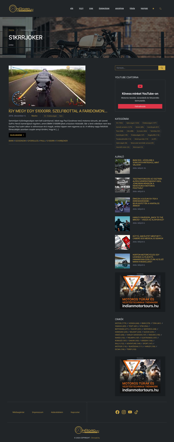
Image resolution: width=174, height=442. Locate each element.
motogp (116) (121, 346)
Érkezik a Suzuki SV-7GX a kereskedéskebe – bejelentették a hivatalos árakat (146, 202)
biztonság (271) (122, 329)
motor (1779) (120, 323)
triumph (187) (133, 338)
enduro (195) (154, 335)
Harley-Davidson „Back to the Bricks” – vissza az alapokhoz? (148, 218)
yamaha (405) (120, 326)
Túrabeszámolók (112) (123, 139)
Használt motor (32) (123, 147)
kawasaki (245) (121, 332)
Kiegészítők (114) (153, 135)
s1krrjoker (62, 140)
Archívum (119, 8)
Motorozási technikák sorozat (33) (142, 143)
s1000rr (51, 140)
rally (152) (119, 343)
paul (42, 140)
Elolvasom (17, 135)
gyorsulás (33, 140)
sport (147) (147, 343)
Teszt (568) (119, 131)
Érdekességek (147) (137, 135)
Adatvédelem (57, 412)
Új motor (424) (142, 131)
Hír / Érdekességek (50, 116)
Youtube (144, 8)
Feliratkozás (140, 106)
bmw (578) (145, 323)
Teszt (81, 8)
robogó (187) (121, 341)
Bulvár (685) (140, 127)
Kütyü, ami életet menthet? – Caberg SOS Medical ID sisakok (148, 237)
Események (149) (122, 135)
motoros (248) (150, 329)
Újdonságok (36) (121, 143)
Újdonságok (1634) (132, 123)
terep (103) (131, 349)
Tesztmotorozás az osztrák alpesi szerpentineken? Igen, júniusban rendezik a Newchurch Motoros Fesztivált (147, 183)
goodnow (20, 140)
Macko (34, 115)
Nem (61, 116)
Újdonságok (104, 8)
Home (11, 30)
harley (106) (150, 346)
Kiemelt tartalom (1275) (124, 127)
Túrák (132, 8)
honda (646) (134, 323)
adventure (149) (134, 343)
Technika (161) (155, 131)
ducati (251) (136, 329)
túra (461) (156, 323)
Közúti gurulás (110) (141, 139)
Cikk (91, 8)
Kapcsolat (75, 412)
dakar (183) (134, 341)
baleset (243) (135, 332)
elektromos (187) (149, 338)
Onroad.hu (95, 438)
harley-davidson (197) (136, 335)
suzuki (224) (148, 332)
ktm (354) (144, 326)
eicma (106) (120, 349)
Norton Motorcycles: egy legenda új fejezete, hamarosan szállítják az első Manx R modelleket (148, 258)
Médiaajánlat (18, 412)
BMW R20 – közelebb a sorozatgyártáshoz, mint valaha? (146, 162)
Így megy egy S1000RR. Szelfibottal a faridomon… (58, 111)
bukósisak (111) (135, 346)
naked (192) (120, 338)
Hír (71, 8)
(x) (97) (154, 139)
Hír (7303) (119, 123)
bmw (11, 140)
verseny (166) (147, 341)
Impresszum (37, 412)
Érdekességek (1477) (149, 123)
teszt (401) (133, 326)
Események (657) (153, 127)
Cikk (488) (130, 131)
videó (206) (119, 335)
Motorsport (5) (138, 147)
